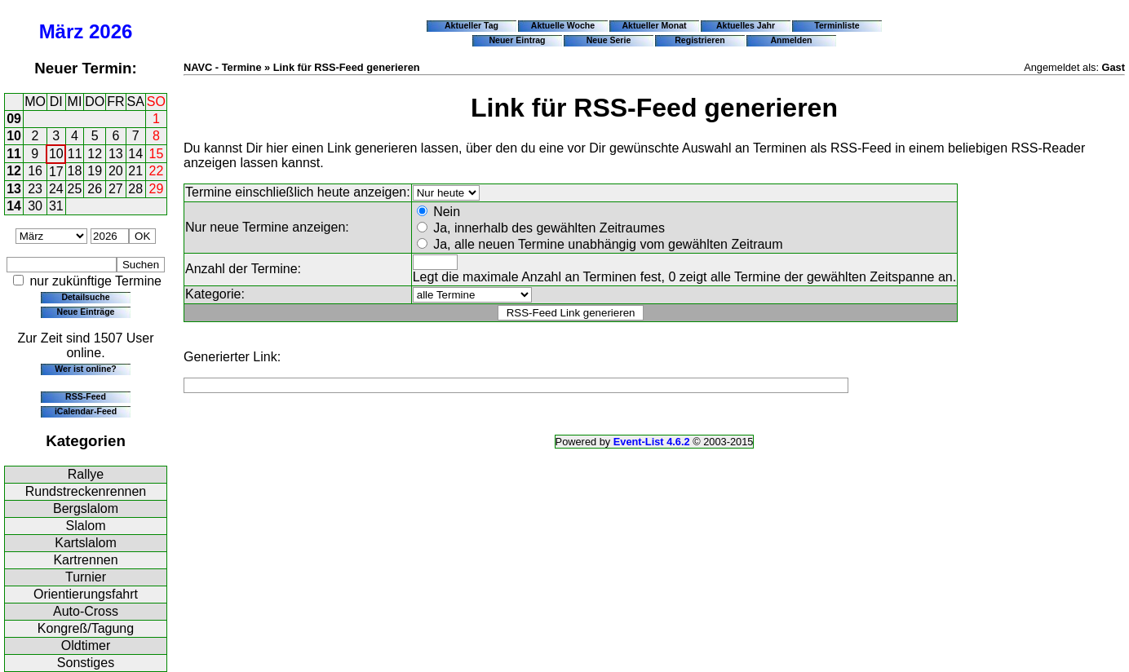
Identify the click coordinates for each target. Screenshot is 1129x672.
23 (35, 189)
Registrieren (700, 40)
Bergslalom (85, 508)
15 (156, 154)
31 (56, 206)
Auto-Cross (85, 611)
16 (35, 171)
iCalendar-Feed (86, 411)
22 (156, 171)
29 (156, 189)
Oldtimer (85, 645)
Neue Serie (609, 40)
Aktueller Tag (471, 25)
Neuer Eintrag (517, 40)
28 (135, 189)
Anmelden (791, 40)
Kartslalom (86, 543)
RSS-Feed (85, 396)
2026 (110, 31)
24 (56, 189)
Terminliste (836, 25)
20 (115, 171)
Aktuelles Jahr (745, 25)
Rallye (86, 474)
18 (75, 171)
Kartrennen (85, 560)
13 (115, 154)
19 (94, 171)
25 (75, 189)
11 (14, 154)
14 (135, 154)
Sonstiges (85, 663)
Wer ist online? (85, 369)
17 (56, 172)
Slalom (86, 526)
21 (135, 171)
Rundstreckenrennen (86, 491)
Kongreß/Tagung (86, 628)
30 (35, 206)
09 (14, 119)
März (61, 31)
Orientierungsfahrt (85, 594)
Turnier (85, 577)
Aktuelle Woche (563, 25)
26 (94, 189)
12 (94, 154)
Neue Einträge (86, 311)
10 (14, 136)
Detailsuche (85, 297)
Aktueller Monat (654, 25)
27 (115, 189)
